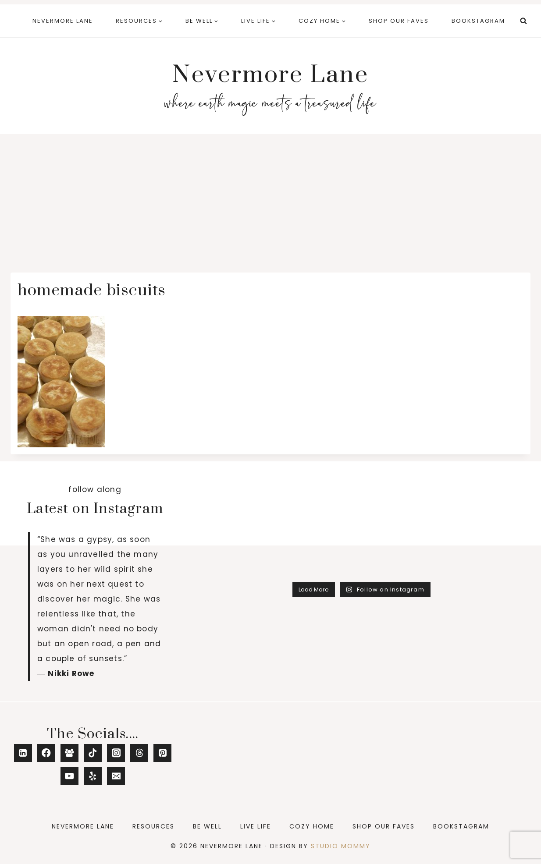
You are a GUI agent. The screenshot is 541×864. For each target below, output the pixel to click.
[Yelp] (93, 776)
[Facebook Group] (69, 753)
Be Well (207, 826)
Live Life (255, 826)
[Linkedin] (23, 753)
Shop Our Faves (399, 21)
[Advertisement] (270, 199)
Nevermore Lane (62, 21)
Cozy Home (311, 826)
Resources (153, 826)
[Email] (116, 776)
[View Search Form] (523, 21)
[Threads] (139, 753)
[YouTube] (69, 776)
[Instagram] (116, 753)
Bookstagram (478, 21)
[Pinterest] (162, 753)
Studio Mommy (340, 846)
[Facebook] (46, 753)
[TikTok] (93, 753)
